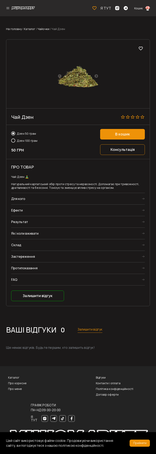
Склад (78, 245)
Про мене (15, 389)
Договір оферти (107, 394)
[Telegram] (53, 418)
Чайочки (43, 29)
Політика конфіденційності (114, 389)
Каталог (29, 29)
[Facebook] (71, 418)
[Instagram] (44, 418)
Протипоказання (78, 268)
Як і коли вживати (78, 233)
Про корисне (17, 383)
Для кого (78, 198)
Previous (60, 76)
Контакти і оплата (108, 383)
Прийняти (139, 443)
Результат (78, 222)
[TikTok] (62, 418)
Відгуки (101, 377)
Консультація (122, 149)
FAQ (78, 279)
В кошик (122, 134)
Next (96, 76)
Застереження (78, 256)
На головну (14, 29)
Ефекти (78, 210)
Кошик (142, 8)
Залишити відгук (38, 296)
